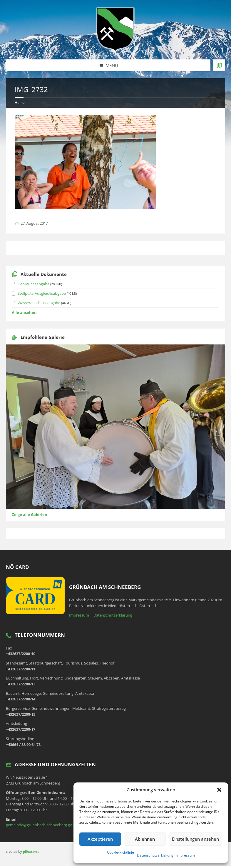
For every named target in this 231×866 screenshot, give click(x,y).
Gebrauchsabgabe (33, 284)
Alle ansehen (24, 312)
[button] (219, 790)
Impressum (185, 855)
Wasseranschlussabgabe (39, 302)
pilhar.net (31, 851)
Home (20, 102)
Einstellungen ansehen (195, 839)
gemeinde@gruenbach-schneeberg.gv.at (41, 824)
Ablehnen (145, 839)
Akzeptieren (100, 839)
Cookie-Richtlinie (120, 852)
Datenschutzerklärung (155, 855)
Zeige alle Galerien (29, 514)
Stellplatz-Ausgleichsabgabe (42, 293)
